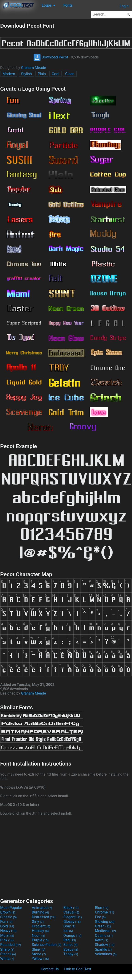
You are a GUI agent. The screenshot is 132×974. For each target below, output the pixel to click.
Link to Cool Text (77, 969)
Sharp (7, 949)
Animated (42, 908)
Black (71, 908)
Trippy (70, 954)
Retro (101, 940)
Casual (71, 912)
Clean (69, 74)
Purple (40, 940)
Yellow (40, 958)
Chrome (104, 912)
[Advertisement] (66, 856)
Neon (38, 935)
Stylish (26, 74)
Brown (7, 912)
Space (70, 949)
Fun (6, 921)
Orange (72, 935)
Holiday (40, 931)
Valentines (106, 954)
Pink (7, 940)
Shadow (104, 944)
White (7, 958)
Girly (38, 921)
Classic (8, 917)
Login (124, 6)
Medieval (105, 931)
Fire (100, 917)
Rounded (10, 944)
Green (103, 926)
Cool (55, 74)
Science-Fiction (46, 944)
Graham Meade (33, 68)
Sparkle (103, 949)
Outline (104, 935)
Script (70, 944)
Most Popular (11, 908)
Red (69, 940)
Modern (9, 74)
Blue (101, 908)
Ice (68, 931)
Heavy (8, 931)
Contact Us (50, 969)
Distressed (43, 917)
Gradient (41, 926)
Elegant (72, 917)
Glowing (104, 921)
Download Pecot (50, 57)
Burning (40, 912)
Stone (39, 954)
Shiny (38, 949)
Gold (7, 926)
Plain (42, 74)
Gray (69, 926)
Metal (7, 935)
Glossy (72, 921)
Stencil (8, 954)
